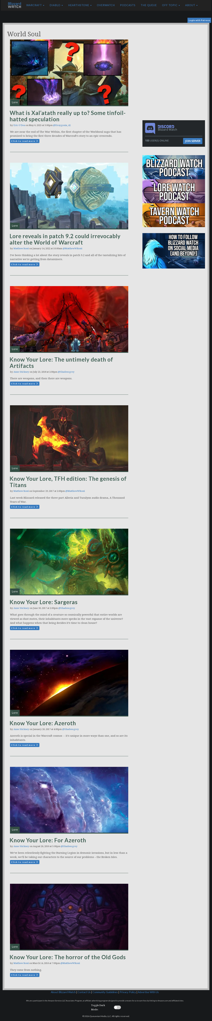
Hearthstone (80, 5)
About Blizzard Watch (63, 992)
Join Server (192, 141)
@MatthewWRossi (72, 248)
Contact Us (84, 992)
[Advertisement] (174, 49)
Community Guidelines (105, 992)
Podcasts (127, 5)
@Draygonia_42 (62, 125)
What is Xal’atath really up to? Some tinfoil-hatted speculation (68, 116)
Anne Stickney (21, 372)
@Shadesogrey (66, 372)
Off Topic (171, 5)
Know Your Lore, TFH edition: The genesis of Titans (68, 481)
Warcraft (35, 5)
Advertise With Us (148, 992)
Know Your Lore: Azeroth (43, 723)
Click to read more (24, 141)
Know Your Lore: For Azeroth (48, 840)
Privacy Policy (128, 992)
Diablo (56, 5)
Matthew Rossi (21, 248)
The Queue (149, 5)
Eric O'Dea (19, 125)
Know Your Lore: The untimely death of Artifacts (61, 362)
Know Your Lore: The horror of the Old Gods (68, 957)
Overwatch (106, 5)
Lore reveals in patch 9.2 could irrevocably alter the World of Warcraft (65, 239)
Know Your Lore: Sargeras (44, 602)
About (191, 5)
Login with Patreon (199, 20)
